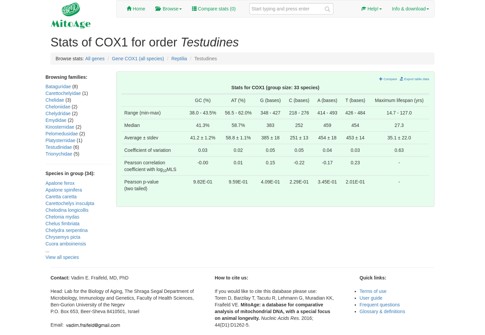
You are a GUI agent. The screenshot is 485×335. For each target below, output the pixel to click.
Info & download (410, 8)
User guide (371, 298)
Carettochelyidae (63, 93)
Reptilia (179, 58)
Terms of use (373, 291)
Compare (388, 79)
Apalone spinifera (63, 190)
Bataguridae (58, 86)
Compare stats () (214, 8)
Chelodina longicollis (67, 210)
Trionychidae (59, 154)
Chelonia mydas (62, 217)
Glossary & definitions (382, 311)
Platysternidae (61, 140)
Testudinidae (59, 147)
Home (136, 8)
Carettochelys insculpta (69, 203)
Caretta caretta (61, 196)
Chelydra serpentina (66, 230)
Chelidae (55, 100)
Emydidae (56, 120)
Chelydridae (58, 113)
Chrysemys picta (62, 237)
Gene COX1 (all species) (138, 58)
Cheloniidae (58, 106)
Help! (371, 8)
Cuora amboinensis (65, 243)
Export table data (414, 79)
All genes (95, 58)
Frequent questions (380, 304)
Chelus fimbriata (62, 223)
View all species (62, 257)
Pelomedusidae (62, 133)
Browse (168, 8)
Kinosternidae (60, 127)
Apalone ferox (59, 183)
